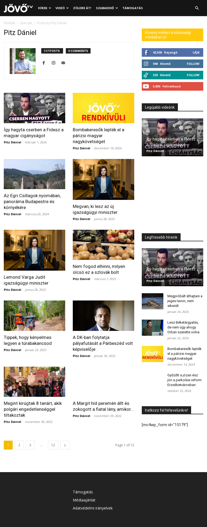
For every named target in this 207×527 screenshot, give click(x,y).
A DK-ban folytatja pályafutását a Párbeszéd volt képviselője (103, 343)
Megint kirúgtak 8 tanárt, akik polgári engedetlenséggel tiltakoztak (33, 409)
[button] (196, 8)
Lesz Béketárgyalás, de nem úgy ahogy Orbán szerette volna (183, 327)
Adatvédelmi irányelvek (93, 508)
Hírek (44, 8)
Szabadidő (107, 8)
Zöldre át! (82, 8)
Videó (62, 8)
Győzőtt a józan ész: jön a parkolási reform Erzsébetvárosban (184, 380)
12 (53, 445)
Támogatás (132, 8)
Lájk (196, 52)
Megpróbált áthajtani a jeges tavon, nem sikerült (184, 301)
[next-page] (65, 445)
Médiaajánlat (84, 500)
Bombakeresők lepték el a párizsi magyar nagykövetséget (98, 135)
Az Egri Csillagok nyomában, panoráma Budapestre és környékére (32, 201)
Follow (193, 64)
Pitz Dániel (12, 142)
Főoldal (9, 23)
